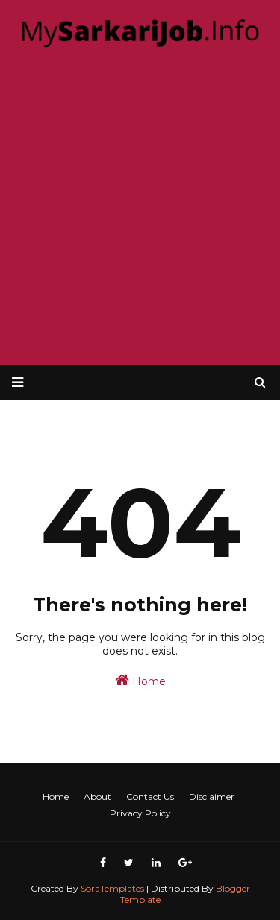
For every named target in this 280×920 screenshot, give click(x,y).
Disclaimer (211, 796)
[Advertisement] (140, 209)
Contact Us (150, 796)
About (97, 796)
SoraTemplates (112, 888)
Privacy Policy (140, 813)
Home (140, 680)
